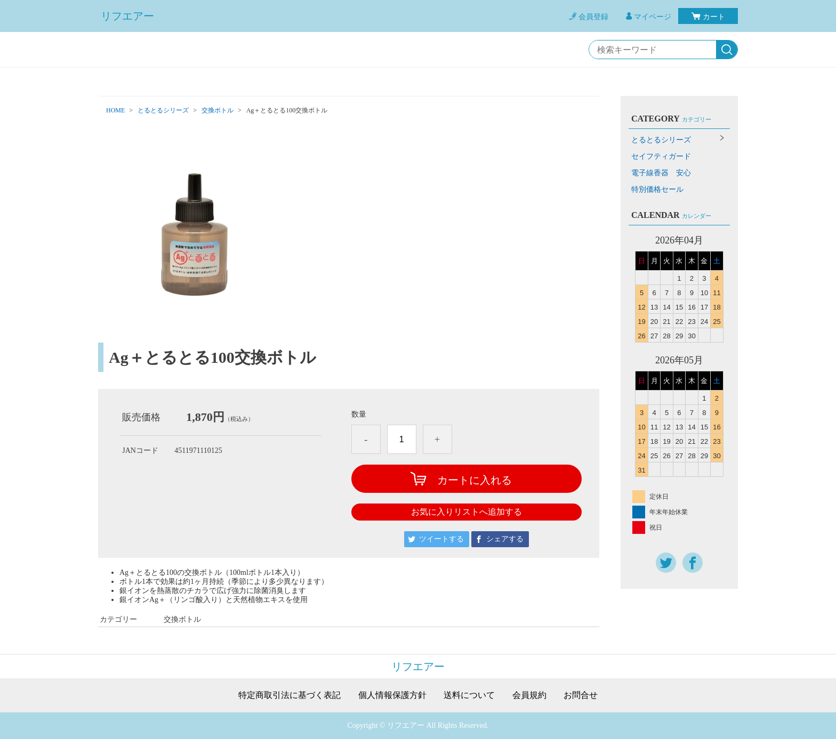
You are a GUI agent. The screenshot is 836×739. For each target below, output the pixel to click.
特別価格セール (657, 189)
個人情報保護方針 (392, 695)
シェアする (505, 539)
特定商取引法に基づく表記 (289, 695)
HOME (115, 110)
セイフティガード (661, 156)
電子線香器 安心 (661, 173)
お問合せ (581, 695)
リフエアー (127, 16)
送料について (469, 695)
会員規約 (529, 695)
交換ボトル (218, 110)
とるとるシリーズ (163, 110)
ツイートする (441, 539)
